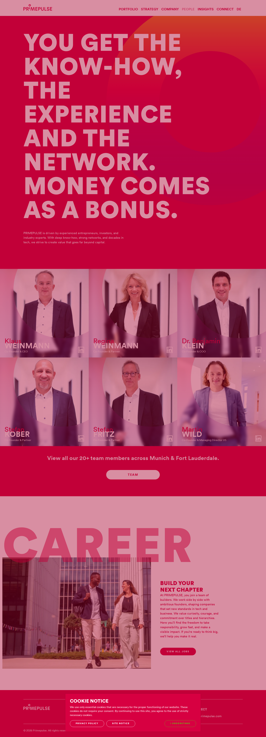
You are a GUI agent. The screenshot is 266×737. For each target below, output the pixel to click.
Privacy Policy (87, 723)
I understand (180, 723)
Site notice (121, 723)
